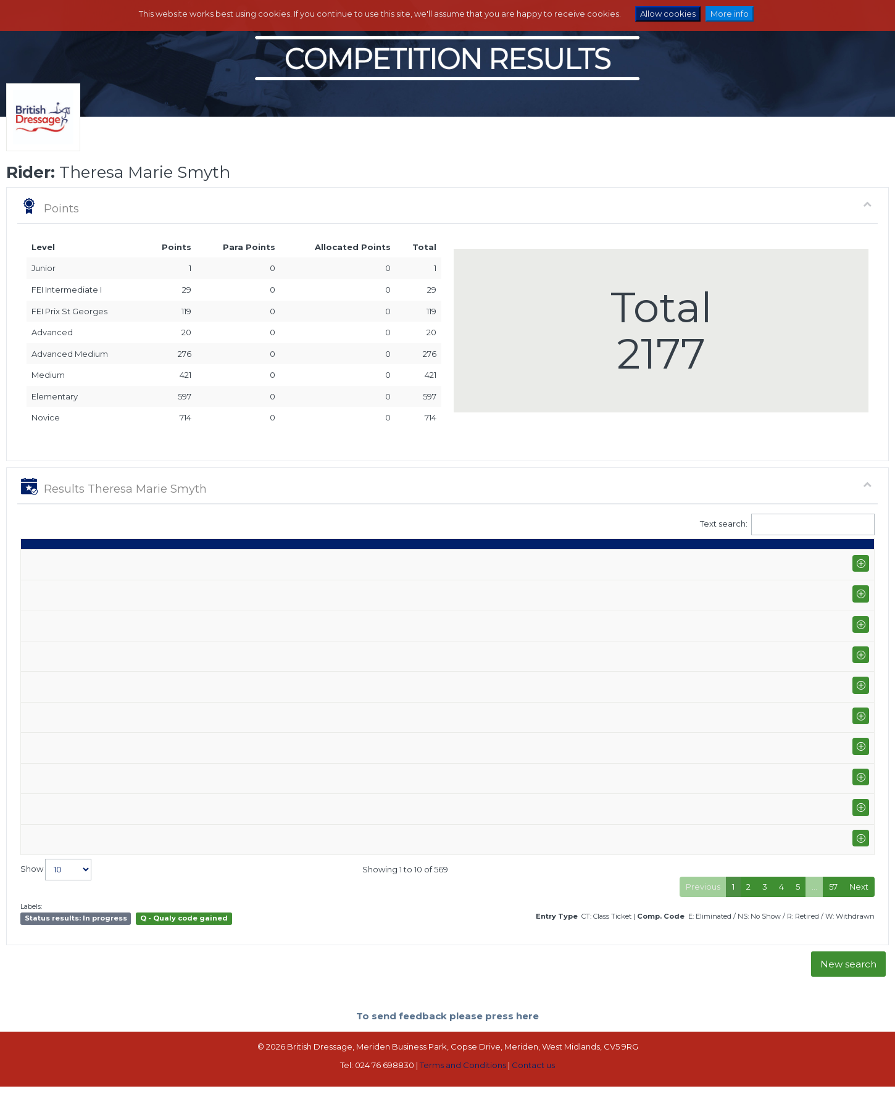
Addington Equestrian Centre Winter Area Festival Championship (210, 683)
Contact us (533, 1094)
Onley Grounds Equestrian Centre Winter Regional (181, 817)
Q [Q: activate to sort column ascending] (552, 561)
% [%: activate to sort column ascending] (657, 561)
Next (858, 916)
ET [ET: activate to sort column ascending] (818, 561)
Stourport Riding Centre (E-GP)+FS (150, 655)
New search (848, 993)
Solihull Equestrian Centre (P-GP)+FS (153, 723)
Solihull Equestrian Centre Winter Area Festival (173, 784)
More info (729, 14)
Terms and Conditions (463, 1094)
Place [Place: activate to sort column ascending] (699, 561)
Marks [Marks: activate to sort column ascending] (618, 561)
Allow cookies (668, 14)
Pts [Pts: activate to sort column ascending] (741, 561)
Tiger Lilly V (430, 851)
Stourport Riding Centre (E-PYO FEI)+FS (160, 851)
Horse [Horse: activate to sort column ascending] (422, 561)
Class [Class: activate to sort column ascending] (515, 561)
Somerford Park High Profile (137, 617)
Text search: (787, 524)
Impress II (427, 589)
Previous (703, 916)
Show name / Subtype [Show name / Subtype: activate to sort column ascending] (130, 561)
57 (833, 916)
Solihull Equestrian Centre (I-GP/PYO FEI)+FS (168, 588)
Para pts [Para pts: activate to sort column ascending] (780, 555)
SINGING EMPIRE (442, 872)
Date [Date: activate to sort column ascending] (37, 561)
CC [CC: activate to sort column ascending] (852, 561)
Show (55, 898)
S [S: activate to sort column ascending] (580, 561)
